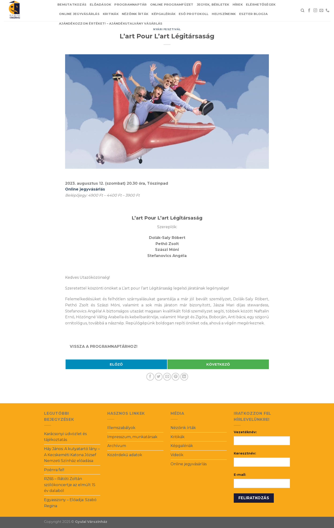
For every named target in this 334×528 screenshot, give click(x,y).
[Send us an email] (321, 10)
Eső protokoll (193, 14)
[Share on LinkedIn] (184, 377)
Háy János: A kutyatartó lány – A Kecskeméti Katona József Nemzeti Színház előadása (72, 455)
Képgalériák (163, 14)
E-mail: (240, 475)
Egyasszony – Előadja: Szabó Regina (70, 503)
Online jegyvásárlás (79, 14)
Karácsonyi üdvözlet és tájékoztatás (65, 437)
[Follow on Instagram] (315, 10)
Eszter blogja (253, 14)
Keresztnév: (245, 453)
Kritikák (111, 14)
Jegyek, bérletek (213, 4)
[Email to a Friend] (167, 377)
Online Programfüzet (171, 4)
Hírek (238, 4)
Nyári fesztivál (167, 29)
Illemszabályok (121, 427)
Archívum (116, 446)
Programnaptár (130, 4)
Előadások (100, 4)
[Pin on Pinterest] (175, 377)
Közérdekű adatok (124, 455)
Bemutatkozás (71, 4)
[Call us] (327, 10)
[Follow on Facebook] (309, 10)
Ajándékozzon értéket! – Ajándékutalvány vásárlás (110, 23)
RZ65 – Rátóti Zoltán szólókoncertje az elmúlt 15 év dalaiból (69, 485)
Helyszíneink (224, 14)
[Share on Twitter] (159, 377)
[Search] (302, 10)
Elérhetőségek (260, 4)
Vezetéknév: (245, 432)
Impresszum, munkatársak (132, 437)
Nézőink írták (135, 14)
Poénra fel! (54, 470)
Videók (177, 455)
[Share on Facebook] (150, 377)
